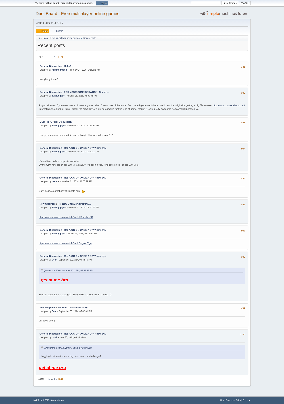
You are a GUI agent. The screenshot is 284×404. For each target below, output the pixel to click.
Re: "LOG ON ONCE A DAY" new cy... (85, 148)
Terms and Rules (233, 400)
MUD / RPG (45, 121)
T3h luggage (58, 96)
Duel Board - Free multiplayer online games (77, 13)
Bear (54, 260)
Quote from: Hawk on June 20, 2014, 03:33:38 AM (68, 270)
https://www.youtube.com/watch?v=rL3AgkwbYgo (65, 243)
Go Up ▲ (247, 400)
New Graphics (47, 203)
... (52, 56)
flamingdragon (59, 70)
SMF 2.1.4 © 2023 (41, 400)
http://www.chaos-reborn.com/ (229, 105)
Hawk (54, 337)
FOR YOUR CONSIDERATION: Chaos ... (86, 92)
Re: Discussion (63, 121)
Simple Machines (57, 400)
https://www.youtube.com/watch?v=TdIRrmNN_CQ (66, 217)
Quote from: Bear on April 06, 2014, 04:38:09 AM (68, 348)
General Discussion (50, 66)
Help (222, 400)
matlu (55, 181)
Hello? (68, 66)
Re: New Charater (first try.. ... (74, 203)
